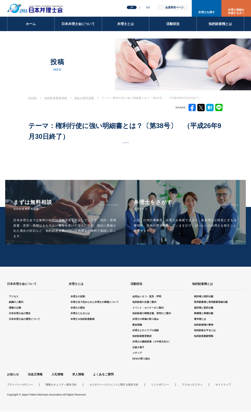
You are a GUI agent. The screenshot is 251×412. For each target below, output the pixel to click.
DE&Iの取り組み (141, 359)
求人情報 (78, 374)
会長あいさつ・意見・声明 (146, 296)
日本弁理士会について (78, 24)
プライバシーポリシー (20, 385)
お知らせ (13, 374)
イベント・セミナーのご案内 (148, 308)
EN (148, 7)
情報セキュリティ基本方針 (61, 385)
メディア (137, 353)
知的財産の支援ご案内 (144, 302)
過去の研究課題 (84, 97)
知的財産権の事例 (203, 325)
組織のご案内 (16, 302)
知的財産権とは (220, 24)
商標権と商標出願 (203, 313)
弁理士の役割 (78, 296)
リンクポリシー (160, 385)
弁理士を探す (206, 12)
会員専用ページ (174, 7)
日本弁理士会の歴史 (20, 313)
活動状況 (173, 24)
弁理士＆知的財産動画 (83, 319)
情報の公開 (15, 308)
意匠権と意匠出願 (203, 308)
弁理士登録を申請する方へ (236, 11)
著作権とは (200, 319)
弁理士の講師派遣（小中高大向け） (151, 342)
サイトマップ (223, 385)
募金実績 (137, 325)
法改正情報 (35, 374)
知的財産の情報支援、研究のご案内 (151, 313)
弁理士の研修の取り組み (145, 319)
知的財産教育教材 (142, 336)
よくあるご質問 (103, 374)
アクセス (14, 296)
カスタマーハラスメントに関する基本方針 (113, 385)
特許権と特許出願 (203, 296)
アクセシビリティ (192, 385)
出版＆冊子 (138, 347)
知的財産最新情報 (55, 97)
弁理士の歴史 (78, 308)
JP (131, 7)
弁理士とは (125, 24)
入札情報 (57, 374)
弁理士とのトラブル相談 (145, 330)
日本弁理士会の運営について (24, 319)
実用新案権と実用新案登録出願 (211, 302)
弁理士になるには (80, 313)
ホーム (31, 24)
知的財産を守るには (205, 330)
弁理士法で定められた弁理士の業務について (95, 302)
